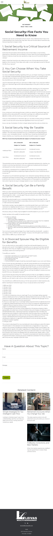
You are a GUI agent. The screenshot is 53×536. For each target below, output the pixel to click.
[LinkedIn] (28, 523)
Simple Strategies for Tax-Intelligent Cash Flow (13, 413)
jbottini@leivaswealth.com (26, 525)
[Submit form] (6, 377)
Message (4, 365)
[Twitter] (25, 523)
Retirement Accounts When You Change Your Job (38, 413)
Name (4, 349)
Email (3, 357)
